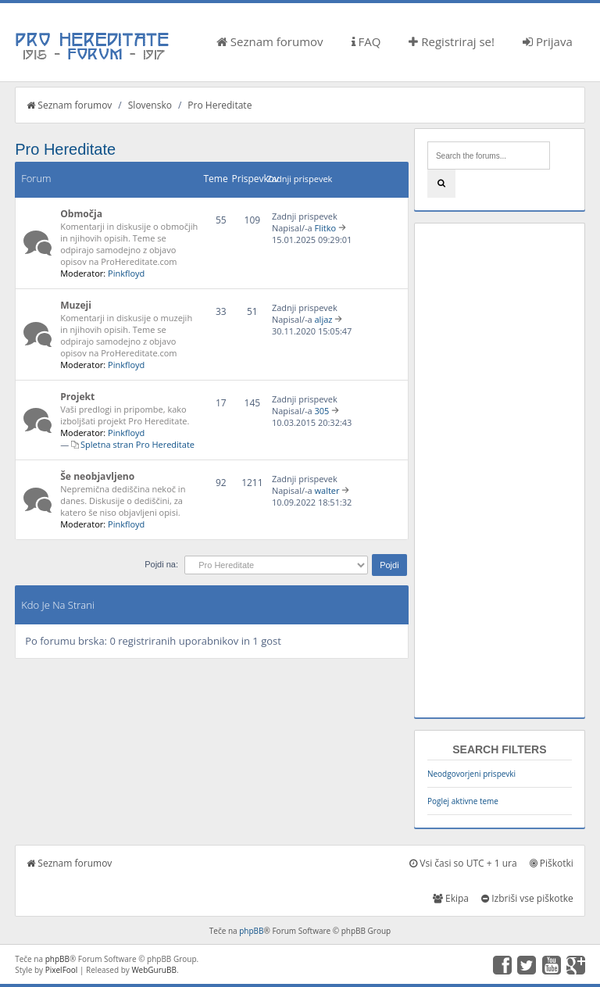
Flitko (326, 228)
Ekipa (451, 898)
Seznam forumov (269, 41)
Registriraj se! (452, 41)
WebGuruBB (154, 969)
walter (327, 490)
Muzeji (75, 305)
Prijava (548, 41)
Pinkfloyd (126, 273)
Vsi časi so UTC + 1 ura (462, 863)
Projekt (77, 396)
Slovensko (150, 105)
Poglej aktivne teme (462, 801)
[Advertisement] (499, 470)
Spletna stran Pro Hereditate (137, 444)
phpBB (251, 930)
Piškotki (551, 863)
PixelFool (61, 969)
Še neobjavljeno (97, 476)
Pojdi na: (161, 564)
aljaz (324, 319)
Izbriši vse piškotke (527, 898)
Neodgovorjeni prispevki (471, 773)
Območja (81, 213)
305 (322, 411)
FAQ (366, 41)
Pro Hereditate (220, 105)
